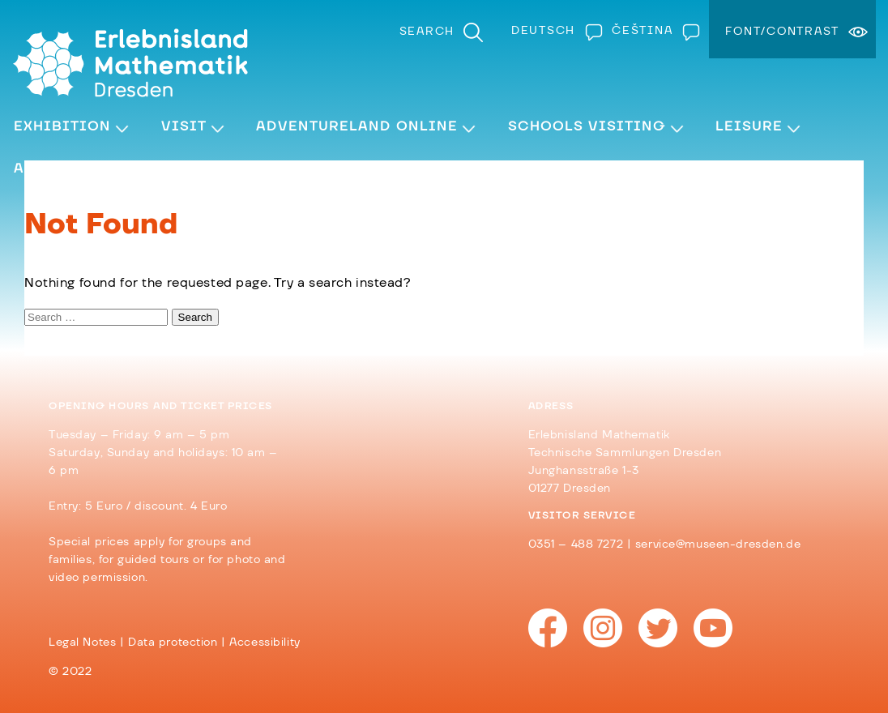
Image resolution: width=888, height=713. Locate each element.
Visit (184, 126)
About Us (52, 168)
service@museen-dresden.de (717, 544)
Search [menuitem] (427, 31)
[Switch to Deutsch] (553, 31)
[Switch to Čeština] (652, 31)
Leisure (749, 126)
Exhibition (62, 126)
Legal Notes (82, 642)
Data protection (173, 642)
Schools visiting (587, 126)
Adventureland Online (357, 126)
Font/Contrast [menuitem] (782, 31)
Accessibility (264, 642)
